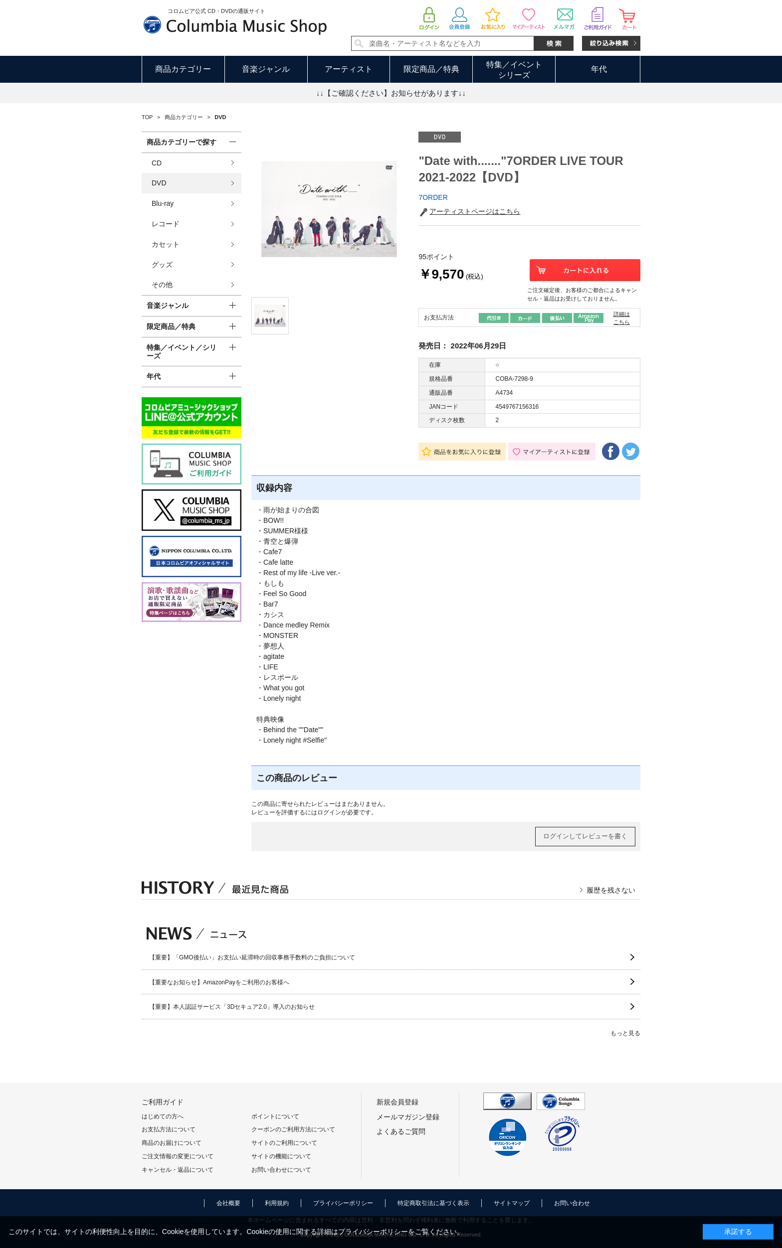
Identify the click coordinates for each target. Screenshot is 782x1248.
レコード (166, 224)
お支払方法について (169, 1129)
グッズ (162, 265)
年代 (599, 69)
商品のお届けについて (171, 1142)
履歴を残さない (610, 890)
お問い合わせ (572, 1203)
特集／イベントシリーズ (514, 69)
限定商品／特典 (431, 69)
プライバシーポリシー (343, 1203)
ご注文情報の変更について (177, 1156)
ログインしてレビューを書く (585, 836)
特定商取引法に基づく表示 (433, 1203)
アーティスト (349, 69)
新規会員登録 (397, 1102)
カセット (166, 244)
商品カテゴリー (183, 69)
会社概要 (228, 1203)
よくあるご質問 (401, 1131)
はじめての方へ (163, 1116)
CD (157, 163)
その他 (162, 285)
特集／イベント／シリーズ (181, 351)
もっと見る (625, 1033)
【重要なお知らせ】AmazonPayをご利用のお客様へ (219, 982)
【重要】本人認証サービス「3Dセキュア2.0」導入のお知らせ (232, 1006)
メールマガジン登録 (408, 1117)
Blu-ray (163, 203)
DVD (159, 183)
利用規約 (277, 1203)
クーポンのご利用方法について (293, 1129)
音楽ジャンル (266, 69)
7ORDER (432, 197)
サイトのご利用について (284, 1142)
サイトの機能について (281, 1156)
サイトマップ (512, 1203)
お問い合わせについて (281, 1169)
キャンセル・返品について (177, 1169)
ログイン (329, 812)
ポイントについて (275, 1116)
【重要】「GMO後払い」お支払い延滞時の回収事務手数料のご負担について (252, 957)
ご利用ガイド (163, 1102)
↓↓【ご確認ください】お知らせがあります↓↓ (391, 93)
